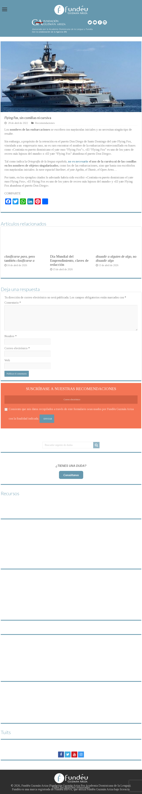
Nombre (10, 336)
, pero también (19, 258)
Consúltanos (71, 475)
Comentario (12, 302)
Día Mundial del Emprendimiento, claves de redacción (69, 260)
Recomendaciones (45, 123)
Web (7, 360)
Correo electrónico (17, 348)
